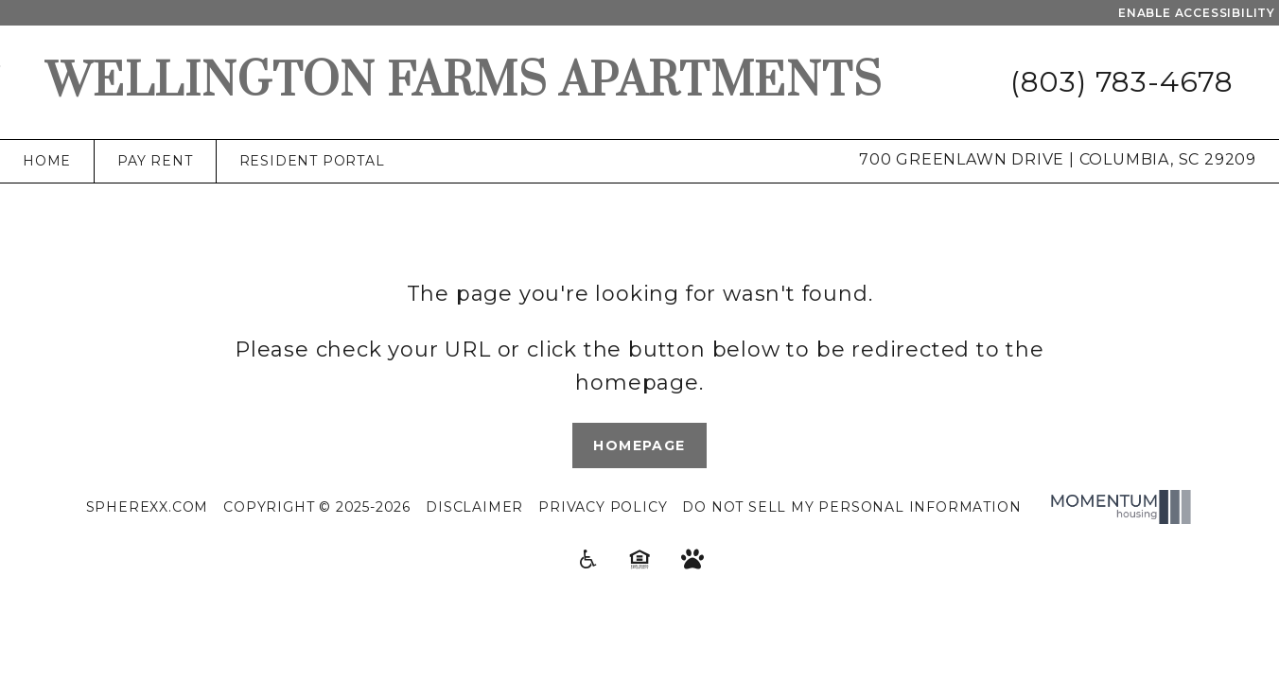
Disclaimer (474, 506)
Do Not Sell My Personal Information (851, 506)
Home (47, 160)
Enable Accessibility (1196, 13)
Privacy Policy (602, 506)
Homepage (639, 445)
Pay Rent (154, 160)
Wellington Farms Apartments (464, 82)
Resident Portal (312, 160)
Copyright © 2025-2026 (317, 506)
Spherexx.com (147, 506)
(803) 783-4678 (1122, 81)
